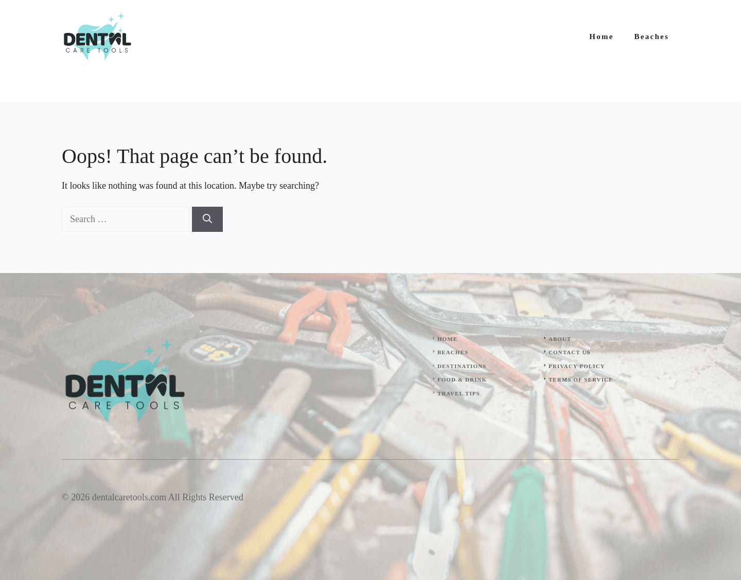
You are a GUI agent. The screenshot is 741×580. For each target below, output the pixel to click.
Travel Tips (458, 393)
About (560, 339)
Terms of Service (581, 379)
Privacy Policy (577, 366)
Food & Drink (462, 379)
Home (601, 36)
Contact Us (570, 352)
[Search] (207, 219)
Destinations (462, 366)
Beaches (651, 36)
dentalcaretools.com (129, 497)
